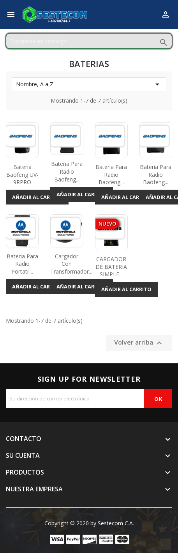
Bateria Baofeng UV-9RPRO (22, 174)
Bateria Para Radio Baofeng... (67, 171)
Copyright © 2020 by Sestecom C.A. (89, 523)
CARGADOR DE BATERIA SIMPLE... (111, 266)
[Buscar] (89, 41)
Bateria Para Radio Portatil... (22, 264)
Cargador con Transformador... (71, 264)
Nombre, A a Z (89, 84)
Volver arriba (139, 343)
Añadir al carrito (37, 197)
